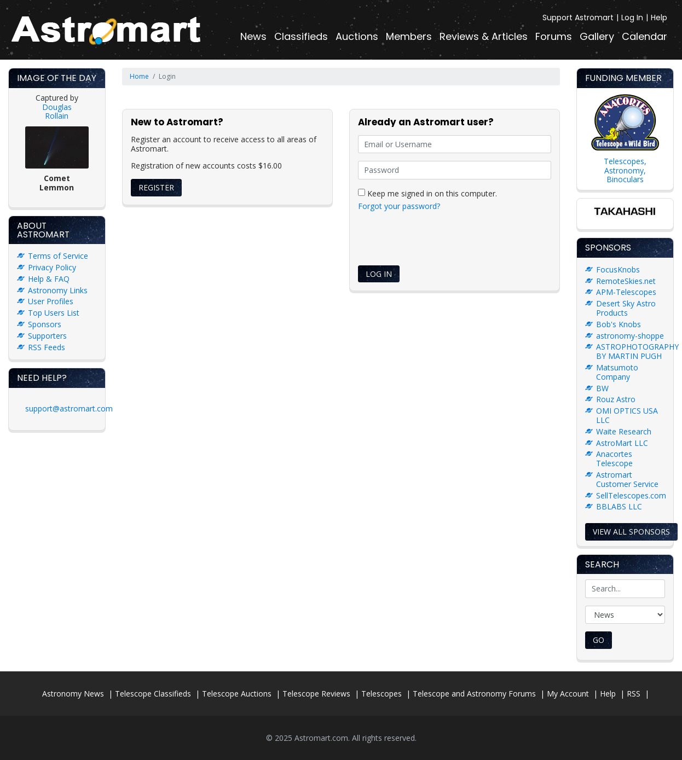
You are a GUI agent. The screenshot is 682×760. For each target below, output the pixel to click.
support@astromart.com (69, 408)
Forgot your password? (399, 206)
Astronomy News (73, 693)
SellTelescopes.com (631, 495)
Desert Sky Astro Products (626, 308)
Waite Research (623, 431)
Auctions (357, 36)
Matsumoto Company (617, 372)
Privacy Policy (52, 267)
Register (156, 187)
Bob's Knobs (618, 324)
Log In (632, 17)
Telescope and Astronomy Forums (474, 693)
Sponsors (44, 324)
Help (659, 17)
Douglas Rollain (57, 111)
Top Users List (53, 313)
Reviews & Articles (484, 36)
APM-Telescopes (626, 292)
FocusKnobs (618, 269)
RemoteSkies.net (626, 281)
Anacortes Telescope (614, 458)
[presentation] (441, 240)
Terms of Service (58, 256)
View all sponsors (631, 531)
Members (409, 36)
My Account (568, 693)
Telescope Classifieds (153, 693)
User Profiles (50, 301)
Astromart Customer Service (627, 479)
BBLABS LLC (619, 506)
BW (602, 388)
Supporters (47, 335)
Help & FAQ (49, 279)
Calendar (644, 36)
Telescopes (381, 693)
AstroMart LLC (622, 443)
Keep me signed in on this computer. (427, 193)
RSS (633, 693)
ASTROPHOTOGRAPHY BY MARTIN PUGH (637, 351)
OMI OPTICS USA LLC (627, 415)
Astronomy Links (58, 290)
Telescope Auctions (236, 693)
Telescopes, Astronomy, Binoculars (625, 170)
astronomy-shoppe (630, 335)
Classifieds (301, 36)
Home (139, 76)
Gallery (597, 36)
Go (598, 640)
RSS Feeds (46, 347)
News (253, 36)
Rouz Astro (615, 399)
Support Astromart (578, 17)
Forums (553, 36)
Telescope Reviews (316, 693)
